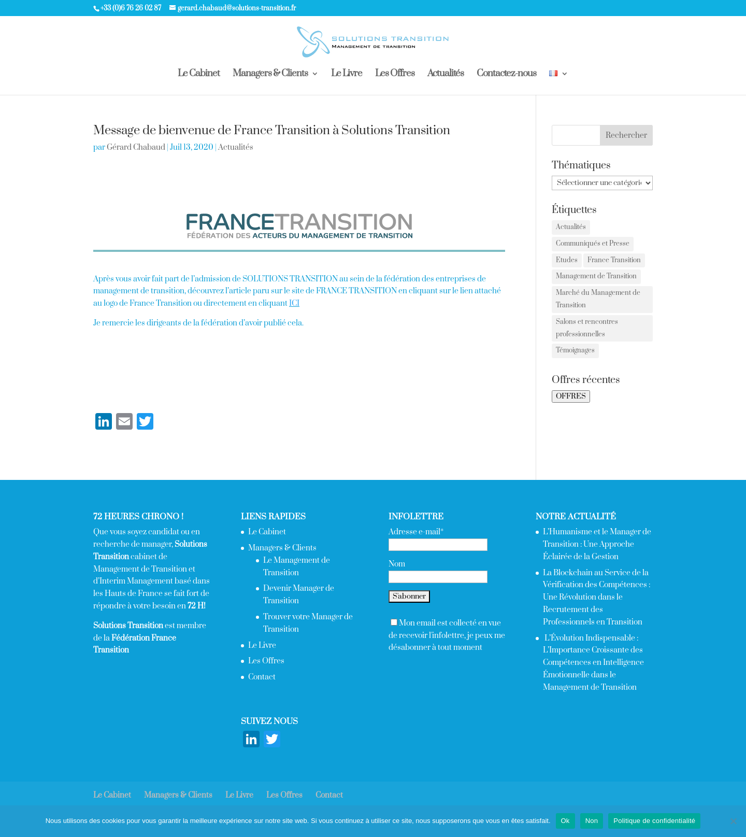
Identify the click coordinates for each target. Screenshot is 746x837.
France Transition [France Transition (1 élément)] (614, 260)
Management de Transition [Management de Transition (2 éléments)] (596, 276)
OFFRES (571, 396)
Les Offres (394, 74)
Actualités (445, 74)
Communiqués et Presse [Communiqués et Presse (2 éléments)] (592, 243)
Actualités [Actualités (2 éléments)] (571, 227)
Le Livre (346, 74)
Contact (262, 677)
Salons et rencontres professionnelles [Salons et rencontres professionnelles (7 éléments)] (587, 328)
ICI (294, 303)
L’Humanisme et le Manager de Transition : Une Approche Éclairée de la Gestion (597, 544)
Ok (565, 821)
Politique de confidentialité (654, 821)
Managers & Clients (270, 74)
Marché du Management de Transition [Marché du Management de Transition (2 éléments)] (598, 299)
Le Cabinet (199, 74)
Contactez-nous (506, 74)
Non (591, 821)
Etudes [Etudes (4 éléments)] (567, 260)
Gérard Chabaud (136, 147)
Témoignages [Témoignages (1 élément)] (575, 350)
